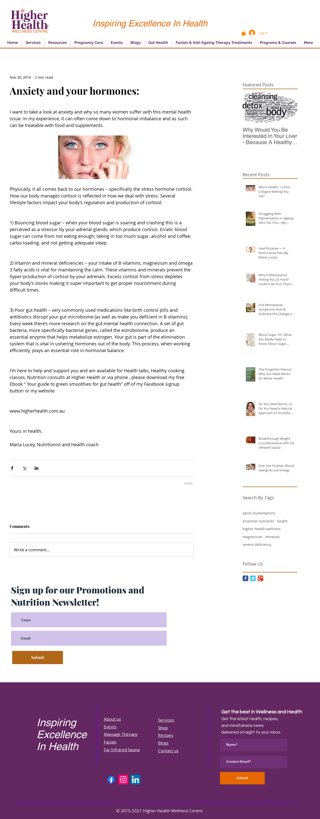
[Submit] (37, 657)
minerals (272, 536)
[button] (243, 33)
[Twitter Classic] (253, 578)
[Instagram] (123, 779)
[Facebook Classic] (245, 578)
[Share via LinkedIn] (36, 468)
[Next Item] (289, 107)
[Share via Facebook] (12, 468)
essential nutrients (258, 521)
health (282, 521)
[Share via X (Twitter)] (24, 468)
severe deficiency (257, 544)
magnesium (252, 536)
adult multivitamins (259, 513)
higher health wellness (262, 528)
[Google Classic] (260, 578)
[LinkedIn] (135, 779)
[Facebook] (111, 779)
